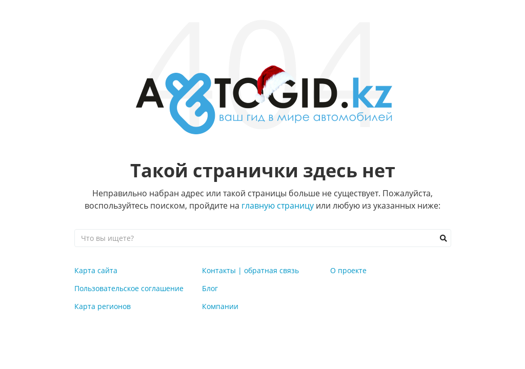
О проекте (348, 270)
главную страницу (277, 205)
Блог (210, 288)
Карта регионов (102, 306)
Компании (220, 306)
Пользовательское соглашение (129, 288)
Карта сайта (95, 270)
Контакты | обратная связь (250, 270)
